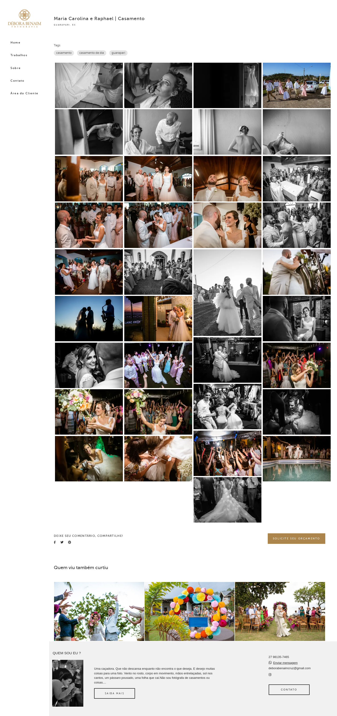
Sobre (16, 68)
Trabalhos (19, 55)
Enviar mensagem (285, 662)
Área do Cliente (24, 93)
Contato (17, 80)
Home (16, 42)
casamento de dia (91, 53)
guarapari (118, 53)
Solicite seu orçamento (296, 538)
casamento (64, 53)
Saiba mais (115, 693)
